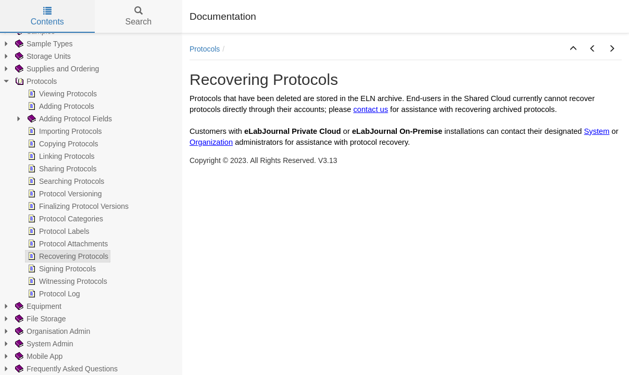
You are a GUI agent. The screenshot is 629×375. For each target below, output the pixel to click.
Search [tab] (138, 16)
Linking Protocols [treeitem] (60, 156)
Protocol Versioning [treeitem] (64, 194)
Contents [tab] (47, 16)
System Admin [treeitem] (43, 344)
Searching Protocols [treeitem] (65, 181)
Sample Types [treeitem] (42, 44)
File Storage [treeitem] (39, 318)
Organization (211, 142)
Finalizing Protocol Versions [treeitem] (77, 206)
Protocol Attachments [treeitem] (67, 244)
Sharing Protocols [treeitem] (61, 168)
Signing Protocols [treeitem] (61, 268)
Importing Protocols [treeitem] (64, 131)
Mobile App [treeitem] (37, 356)
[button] (573, 49)
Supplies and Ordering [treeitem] (56, 69)
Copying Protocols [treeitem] (62, 144)
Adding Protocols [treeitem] (60, 106)
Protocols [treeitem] (35, 81)
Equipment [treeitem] (37, 306)
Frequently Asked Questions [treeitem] (65, 368)
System (597, 131)
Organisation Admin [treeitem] (51, 331)
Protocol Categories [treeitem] (64, 219)
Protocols (205, 49)
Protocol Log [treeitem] (53, 294)
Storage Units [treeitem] (42, 56)
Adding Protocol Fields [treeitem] (69, 119)
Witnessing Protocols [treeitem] (66, 281)
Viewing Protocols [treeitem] (61, 94)
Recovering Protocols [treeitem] (67, 256)
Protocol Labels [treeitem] (58, 231)
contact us (370, 109)
